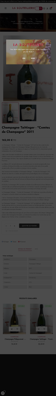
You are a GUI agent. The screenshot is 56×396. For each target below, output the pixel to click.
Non (33, 58)
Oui (23, 58)
